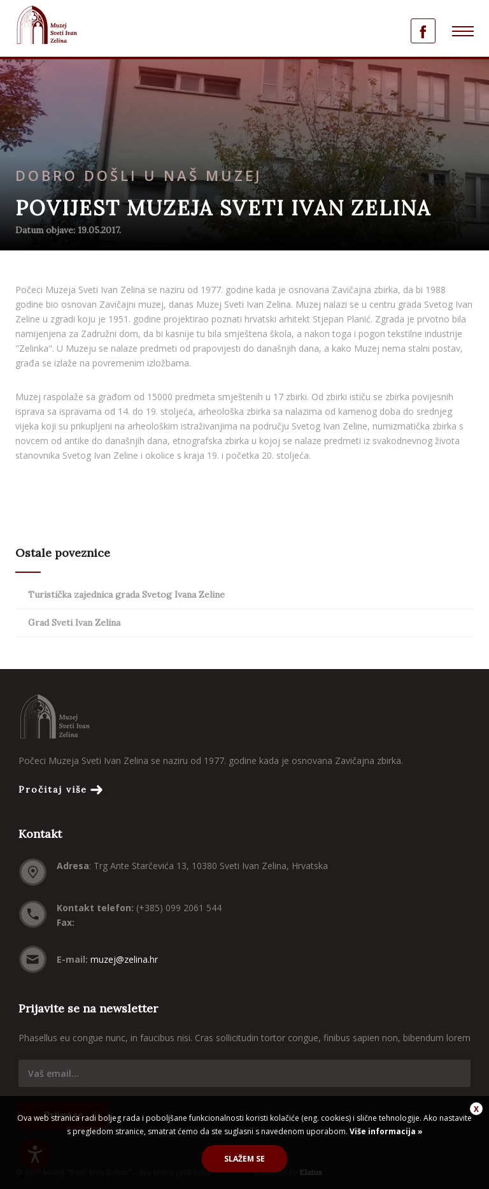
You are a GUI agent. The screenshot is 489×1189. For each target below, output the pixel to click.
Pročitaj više (52, 789)
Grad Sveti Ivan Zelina (74, 622)
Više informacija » (385, 1131)
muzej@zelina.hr (124, 959)
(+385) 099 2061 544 (179, 908)
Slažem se (244, 1158)
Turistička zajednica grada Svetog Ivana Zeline (126, 594)
